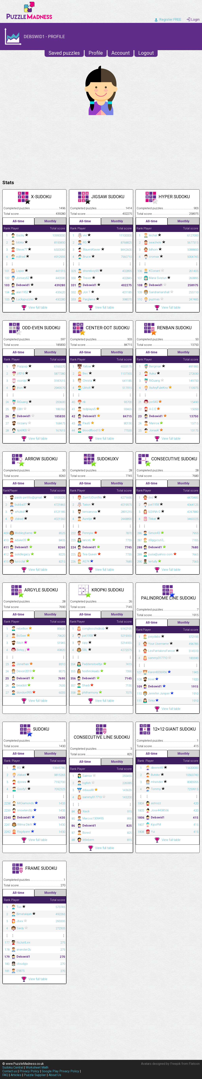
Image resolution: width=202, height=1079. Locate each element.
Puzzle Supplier (35, 1075)
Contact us (9, 1071)
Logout (146, 53)
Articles (16, 1075)
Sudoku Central (12, 1067)
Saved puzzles (64, 53)
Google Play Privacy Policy (60, 1071)
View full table (34, 307)
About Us (55, 1075)
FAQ (5, 1075)
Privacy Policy (29, 1071)
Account (120, 53)
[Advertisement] (101, 146)
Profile (96, 53)
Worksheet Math (37, 1067)
